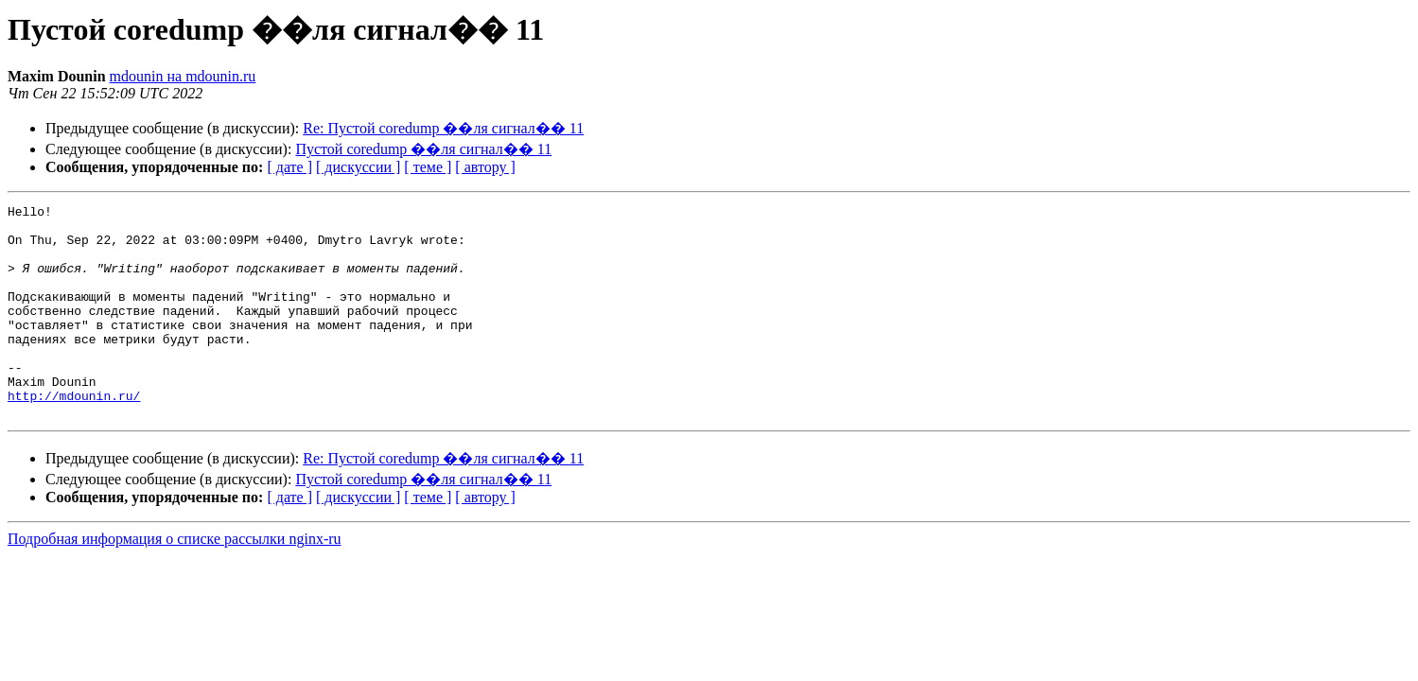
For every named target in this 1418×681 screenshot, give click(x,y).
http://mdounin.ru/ (74, 435)
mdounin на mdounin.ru (183, 76)
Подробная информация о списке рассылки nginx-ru (174, 581)
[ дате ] (289, 167)
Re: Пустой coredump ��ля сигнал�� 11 (443, 128)
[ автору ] (485, 167)
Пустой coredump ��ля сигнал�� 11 (423, 149)
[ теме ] (427, 167)
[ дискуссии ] (358, 167)
